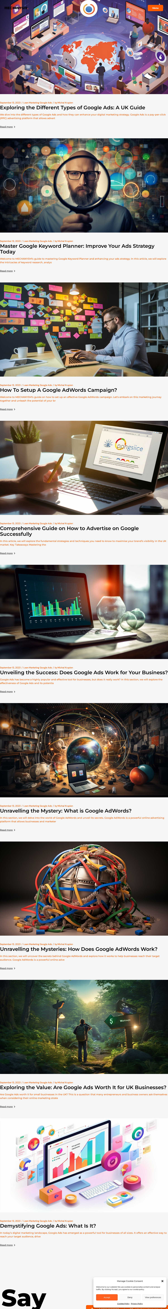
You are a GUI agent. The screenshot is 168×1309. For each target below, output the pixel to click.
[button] (162, 1281)
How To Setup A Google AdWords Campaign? (58, 390)
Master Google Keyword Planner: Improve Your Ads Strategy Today (77, 249)
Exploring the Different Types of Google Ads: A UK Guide (72, 107)
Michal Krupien (64, 102)
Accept (107, 1297)
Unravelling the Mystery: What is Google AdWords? (66, 811)
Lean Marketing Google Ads (37, 102)
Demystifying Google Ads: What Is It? (48, 1226)
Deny (129, 1297)
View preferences (153, 1297)
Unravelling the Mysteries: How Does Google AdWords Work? (79, 949)
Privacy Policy (137, 1304)
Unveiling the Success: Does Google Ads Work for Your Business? (84, 672)
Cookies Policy (123, 1304)
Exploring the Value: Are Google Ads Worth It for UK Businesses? (83, 1087)
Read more (7, 126)
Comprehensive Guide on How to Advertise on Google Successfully (69, 531)
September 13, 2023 (10, 102)
